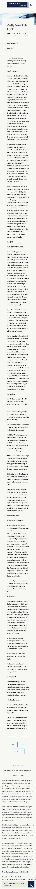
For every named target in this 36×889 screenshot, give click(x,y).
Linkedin (18, 751)
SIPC (10, 827)
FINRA (7, 827)
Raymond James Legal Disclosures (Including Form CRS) (15, 872)
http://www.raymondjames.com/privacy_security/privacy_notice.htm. (19, 879)
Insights (14, 35)
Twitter (24, 744)
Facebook (12, 744)
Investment (17, 33)
